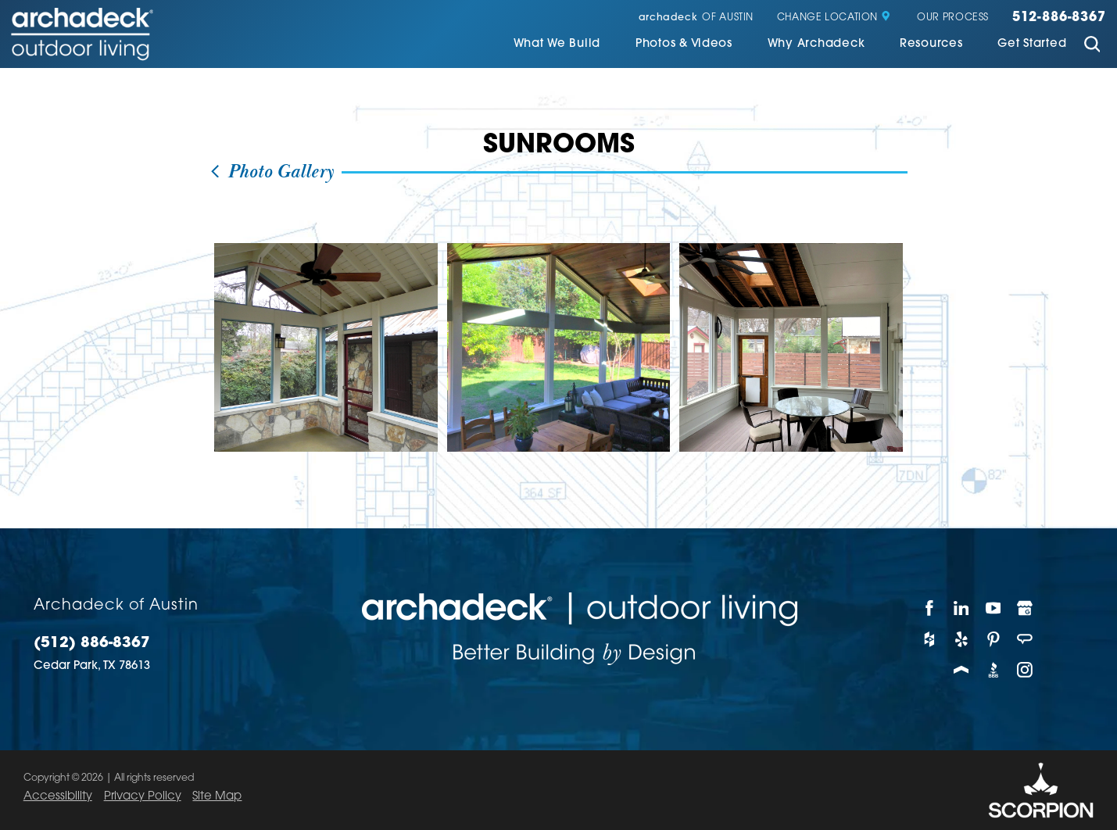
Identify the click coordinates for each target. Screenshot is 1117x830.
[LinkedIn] (962, 608)
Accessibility (57, 797)
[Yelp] (962, 639)
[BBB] (994, 670)
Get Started (1031, 44)
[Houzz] (930, 639)
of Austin (696, 18)
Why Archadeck (816, 44)
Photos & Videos (683, 44)
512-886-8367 (1059, 18)
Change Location (833, 18)
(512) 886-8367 (92, 643)
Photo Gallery (271, 172)
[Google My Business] (1026, 608)
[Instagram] (1026, 670)
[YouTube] (994, 608)
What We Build (557, 44)
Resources (931, 44)
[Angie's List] (1026, 639)
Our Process (953, 18)
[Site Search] (1092, 46)
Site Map (217, 797)
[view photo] (326, 348)
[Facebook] (930, 608)
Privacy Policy (142, 797)
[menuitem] (557, 46)
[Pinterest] (994, 639)
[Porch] (962, 670)
